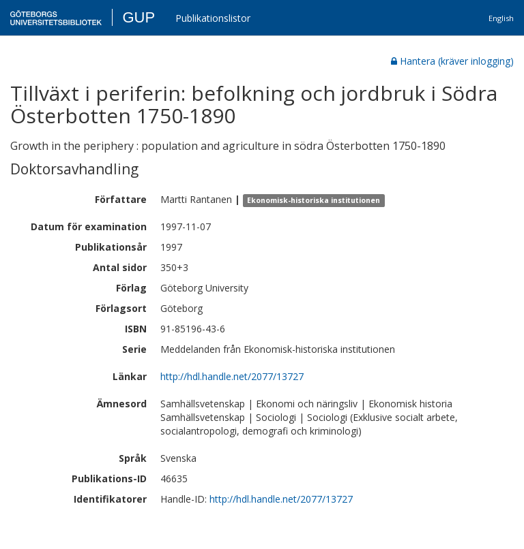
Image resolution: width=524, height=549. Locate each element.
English (501, 18)
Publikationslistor (212, 18)
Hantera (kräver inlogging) (452, 60)
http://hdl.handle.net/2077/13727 (232, 376)
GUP (138, 17)
